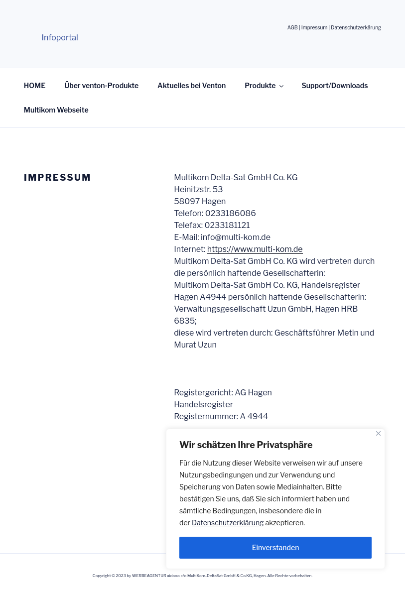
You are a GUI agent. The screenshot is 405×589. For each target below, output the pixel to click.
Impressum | (316, 27)
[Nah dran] (378, 433)
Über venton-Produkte (101, 85)
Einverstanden (275, 547)
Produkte (265, 85)
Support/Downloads (334, 85)
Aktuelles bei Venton (191, 85)
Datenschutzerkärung (356, 27)
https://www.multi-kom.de (255, 249)
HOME (34, 85)
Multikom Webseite (56, 110)
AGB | (294, 27)
